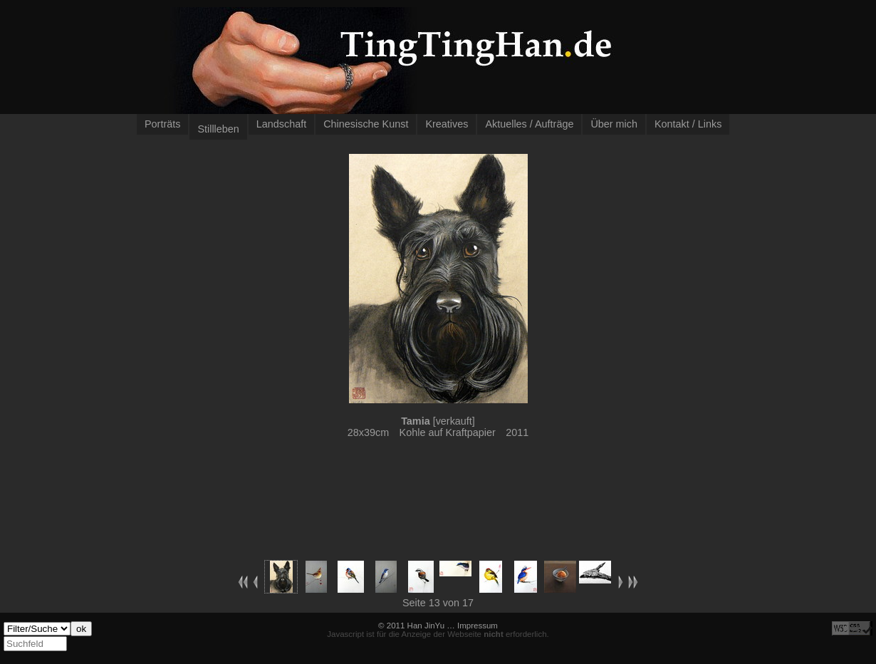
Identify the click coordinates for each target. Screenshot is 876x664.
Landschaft (281, 124)
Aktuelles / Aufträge (529, 124)
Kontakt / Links (688, 124)
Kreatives (446, 124)
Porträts (162, 124)
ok (81, 628)
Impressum (477, 625)
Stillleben (218, 129)
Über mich (613, 124)
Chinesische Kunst (365, 124)
